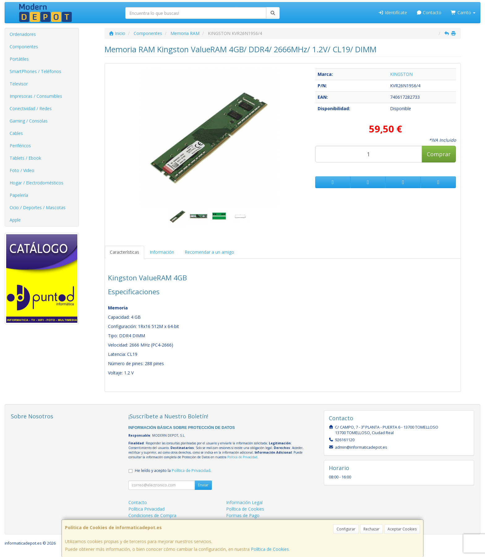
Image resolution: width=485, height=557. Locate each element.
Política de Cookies (270, 549)
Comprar (439, 154)
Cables (16, 133)
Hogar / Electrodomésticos (36, 183)
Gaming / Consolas (29, 121)
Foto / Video (22, 170)
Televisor (19, 84)
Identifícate (392, 12)
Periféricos (20, 146)
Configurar (346, 529)
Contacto (429, 12)
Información (162, 252)
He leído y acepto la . (173, 470)
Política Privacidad (146, 509)
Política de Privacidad (242, 457)
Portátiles (19, 59)
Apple (15, 220)
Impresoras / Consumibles (36, 96)
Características (124, 252)
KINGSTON (401, 74)
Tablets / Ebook (25, 158)
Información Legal (244, 502)
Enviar (203, 485)
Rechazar (371, 529)
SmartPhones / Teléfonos (35, 71)
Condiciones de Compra (152, 515)
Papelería (19, 195)
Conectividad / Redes (31, 108)
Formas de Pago (243, 515)
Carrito (463, 12)
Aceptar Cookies (402, 529)
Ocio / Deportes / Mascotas (38, 207)
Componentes (24, 47)
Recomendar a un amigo (209, 252)
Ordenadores (23, 34)
